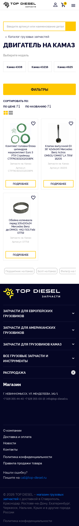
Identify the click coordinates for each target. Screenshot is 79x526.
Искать (73, 26)
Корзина (64, 5)
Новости (9, 443)
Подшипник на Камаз (19, 271)
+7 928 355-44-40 (13, 398)
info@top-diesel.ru (57, 398)
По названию (38, 106)
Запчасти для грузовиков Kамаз (39, 344)
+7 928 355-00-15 (35, 398)
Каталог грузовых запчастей (28, 36)
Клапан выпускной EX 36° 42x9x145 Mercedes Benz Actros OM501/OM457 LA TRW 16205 (58, 152)
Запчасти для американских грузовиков (39, 330)
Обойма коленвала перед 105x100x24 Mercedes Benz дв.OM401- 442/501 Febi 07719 (20, 226)
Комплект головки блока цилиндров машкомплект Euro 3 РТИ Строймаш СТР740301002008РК (20, 152)
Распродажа (39, 372)
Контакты (10, 449)
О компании (12, 430)
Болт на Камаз (47, 271)
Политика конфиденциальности (27, 456)
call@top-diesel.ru (33, 477)
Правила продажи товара (22, 463)
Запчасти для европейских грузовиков (39, 313)
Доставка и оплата (17, 436)
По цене (11, 106)
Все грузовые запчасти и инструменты (39, 358)
